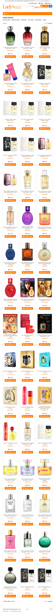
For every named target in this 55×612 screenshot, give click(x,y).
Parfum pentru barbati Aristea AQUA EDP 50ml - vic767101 (45, 551)
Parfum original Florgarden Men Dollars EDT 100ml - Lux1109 (10, 551)
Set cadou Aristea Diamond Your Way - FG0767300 (10, 84)
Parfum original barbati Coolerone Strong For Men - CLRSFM (44, 48)
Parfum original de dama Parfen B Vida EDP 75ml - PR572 (45, 156)
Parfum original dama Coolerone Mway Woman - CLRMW (27, 444)
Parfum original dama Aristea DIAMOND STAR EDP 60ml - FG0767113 (27, 228)
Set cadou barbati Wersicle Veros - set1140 (44, 372)
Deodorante (24, 19)
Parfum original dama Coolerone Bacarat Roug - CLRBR (27, 48)
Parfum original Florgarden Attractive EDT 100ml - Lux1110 (27, 515)
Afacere (41, 3)
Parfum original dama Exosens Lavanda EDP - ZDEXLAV (27, 479)
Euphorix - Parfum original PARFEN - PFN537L (45, 444)
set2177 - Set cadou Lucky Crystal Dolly (10, 444)
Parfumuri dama (6, 19)
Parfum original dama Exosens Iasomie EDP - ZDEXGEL (10, 479)
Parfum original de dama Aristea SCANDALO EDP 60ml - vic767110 (10, 300)
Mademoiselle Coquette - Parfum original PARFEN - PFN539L (27, 156)
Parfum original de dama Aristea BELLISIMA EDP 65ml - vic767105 (44, 228)
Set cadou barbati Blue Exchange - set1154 (10, 372)
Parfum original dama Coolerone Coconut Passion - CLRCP (27, 84)
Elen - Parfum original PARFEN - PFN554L (27, 120)
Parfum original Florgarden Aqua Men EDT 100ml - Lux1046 (10, 515)
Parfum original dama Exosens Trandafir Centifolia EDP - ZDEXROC (45, 479)
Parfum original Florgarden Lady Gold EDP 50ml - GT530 (44, 300)
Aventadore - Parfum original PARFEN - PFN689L (45, 84)
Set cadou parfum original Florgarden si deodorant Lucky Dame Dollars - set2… (44, 407)
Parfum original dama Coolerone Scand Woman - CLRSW (10, 228)
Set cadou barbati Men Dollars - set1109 (27, 372)
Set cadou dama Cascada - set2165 (10, 408)
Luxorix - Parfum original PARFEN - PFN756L (10, 156)
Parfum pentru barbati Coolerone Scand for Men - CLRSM (10, 48)
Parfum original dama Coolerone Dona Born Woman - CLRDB (44, 192)
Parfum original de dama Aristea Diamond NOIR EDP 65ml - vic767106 (27, 263)
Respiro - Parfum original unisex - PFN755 (44, 587)
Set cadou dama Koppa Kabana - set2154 (27, 408)
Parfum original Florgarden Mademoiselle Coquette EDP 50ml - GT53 (10, 336)
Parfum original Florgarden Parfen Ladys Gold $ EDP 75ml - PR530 (10, 192)
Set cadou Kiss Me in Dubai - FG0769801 (27, 336)
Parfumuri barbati (16, 19)
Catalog (47, 3)
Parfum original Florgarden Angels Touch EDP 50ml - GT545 (27, 300)
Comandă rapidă (32, 3)
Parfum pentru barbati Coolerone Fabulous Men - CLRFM (45, 336)
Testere (44, 19)
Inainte (50, 23)
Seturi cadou (31, 19)
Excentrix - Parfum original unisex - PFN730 (27, 587)
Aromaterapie (38, 19)
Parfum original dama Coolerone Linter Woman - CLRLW (27, 192)
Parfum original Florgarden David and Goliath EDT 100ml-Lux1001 (44, 515)
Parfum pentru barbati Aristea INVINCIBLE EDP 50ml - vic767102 (10, 587)
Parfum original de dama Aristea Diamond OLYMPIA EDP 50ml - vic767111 (44, 263)
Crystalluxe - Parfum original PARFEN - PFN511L (10, 120)
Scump (4, 23)
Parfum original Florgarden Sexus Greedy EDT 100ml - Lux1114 (27, 551)
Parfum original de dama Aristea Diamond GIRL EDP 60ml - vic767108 (10, 264)
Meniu (27, 13)
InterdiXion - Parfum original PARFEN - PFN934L (44, 120)
